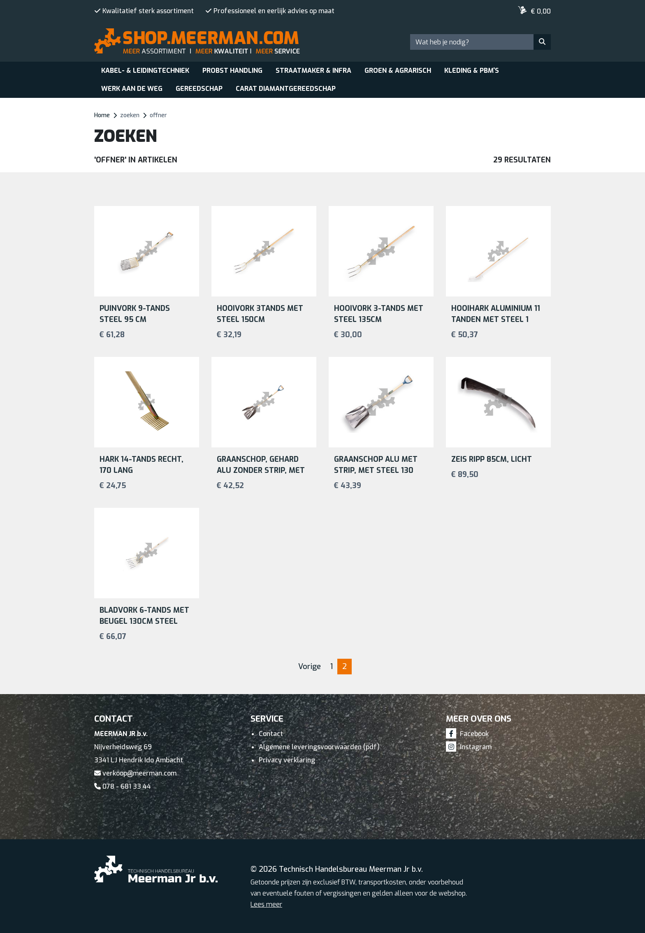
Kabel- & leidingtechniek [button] (145, 70)
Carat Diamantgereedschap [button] (286, 88)
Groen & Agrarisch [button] (397, 70)
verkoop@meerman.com (135, 773)
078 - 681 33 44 (122, 786)
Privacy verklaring (287, 760)
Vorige (309, 666)
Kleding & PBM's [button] (471, 70)
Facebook (467, 733)
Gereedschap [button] (199, 88)
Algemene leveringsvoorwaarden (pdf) (319, 747)
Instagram (469, 747)
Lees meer (266, 904)
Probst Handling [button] (232, 70)
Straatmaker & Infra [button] (313, 70)
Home (102, 115)
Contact (271, 733)
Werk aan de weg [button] (131, 88)
